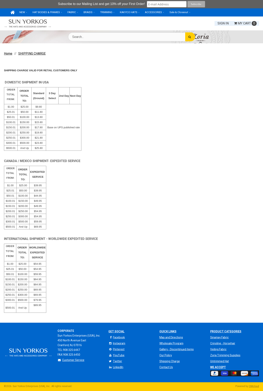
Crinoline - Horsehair (222, 343)
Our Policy (165, 355)
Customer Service (71, 360)
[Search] (190, 36)
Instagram (116, 343)
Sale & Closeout (179, 12)
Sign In (223, 23)
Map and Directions (171, 337)
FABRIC (71, 12)
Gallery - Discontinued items (176, 349)
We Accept (218, 367)
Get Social (116, 331)
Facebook (116, 337)
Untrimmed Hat (219, 361)
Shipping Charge (169, 361)
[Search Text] (131, 36)
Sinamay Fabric (219, 337)
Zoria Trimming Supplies (225, 355)
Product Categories (225, 331)
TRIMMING (106, 12)
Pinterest (116, 349)
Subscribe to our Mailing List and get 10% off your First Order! (102, 4)
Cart (245, 23)
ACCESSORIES (153, 12)
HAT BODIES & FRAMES (46, 12)
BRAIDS (88, 12)
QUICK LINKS (167, 331)
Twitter (115, 361)
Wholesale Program (171, 343)
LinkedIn (115, 367)
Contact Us (166, 367)
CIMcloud (254, 386)
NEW (22, 12)
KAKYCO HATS (128, 12)
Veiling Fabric (218, 349)
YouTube (116, 355)
